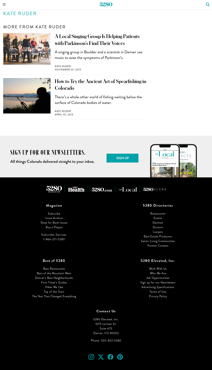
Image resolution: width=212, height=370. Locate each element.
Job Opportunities (157, 278)
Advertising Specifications (157, 287)
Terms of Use (158, 292)
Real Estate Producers (158, 236)
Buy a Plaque (54, 227)
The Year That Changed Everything (54, 296)
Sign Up (122, 158)
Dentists (158, 223)
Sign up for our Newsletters (157, 282)
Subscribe (54, 214)
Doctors (158, 227)
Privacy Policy (158, 296)
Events (158, 218)
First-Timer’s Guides (54, 282)
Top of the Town (54, 292)
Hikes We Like (54, 287)
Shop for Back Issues (54, 223)
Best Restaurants (54, 269)
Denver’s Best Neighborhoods (54, 278)
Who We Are (158, 273)
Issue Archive (54, 218)
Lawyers (158, 232)
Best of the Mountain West (54, 273)
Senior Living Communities (158, 241)
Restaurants (158, 214)
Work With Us (158, 269)
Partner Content (157, 246)
